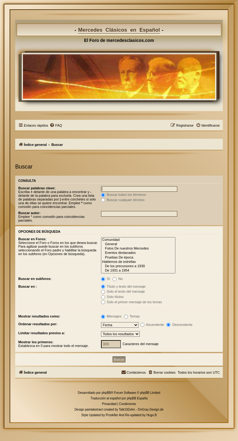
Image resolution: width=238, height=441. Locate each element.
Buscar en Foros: (32, 239)
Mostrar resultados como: (39, 316)
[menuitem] (56, 125)
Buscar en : (27, 286)
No (117, 279)
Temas (132, 316)
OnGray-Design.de (150, 409)
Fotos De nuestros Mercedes (138, 248)
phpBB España (137, 398)
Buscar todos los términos (123, 194)
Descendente (179, 324)
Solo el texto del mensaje (123, 291)
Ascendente (152, 324)
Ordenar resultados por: (37, 324)
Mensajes (111, 316)
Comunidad (138, 240)
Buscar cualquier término (123, 200)
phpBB (106, 392)
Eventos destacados (138, 253)
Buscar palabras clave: (36, 188)
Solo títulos (112, 297)
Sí (105, 279)
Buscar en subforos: (34, 279)
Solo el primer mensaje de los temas (131, 302)
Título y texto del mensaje (123, 286)
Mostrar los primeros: (35, 342)
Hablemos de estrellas (138, 262)
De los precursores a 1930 (138, 266)
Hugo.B (151, 415)
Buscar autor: (29, 213)
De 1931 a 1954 (138, 270)
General (138, 244)
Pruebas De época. (138, 257)
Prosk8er (112, 415)
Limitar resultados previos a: (41, 333)
